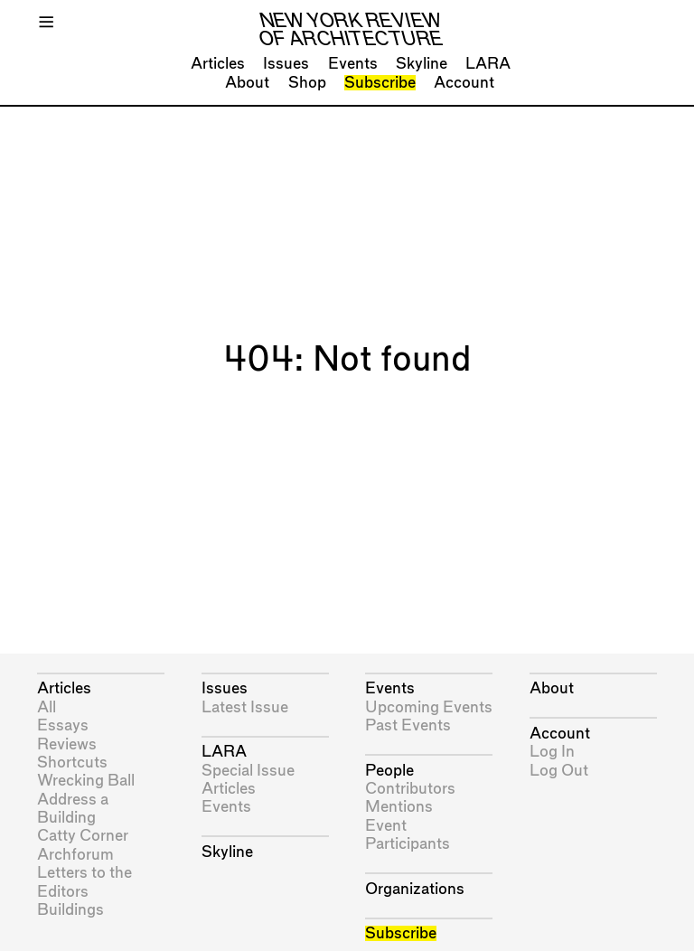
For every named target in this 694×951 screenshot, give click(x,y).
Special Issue (248, 770)
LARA (488, 63)
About (247, 82)
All (46, 707)
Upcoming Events (428, 707)
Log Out (559, 770)
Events (353, 63)
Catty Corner (82, 835)
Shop (307, 82)
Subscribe (380, 82)
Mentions (399, 806)
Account (464, 82)
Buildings (70, 910)
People (389, 770)
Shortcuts (72, 762)
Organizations (414, 889)
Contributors (410, 788)
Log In (552, 751)
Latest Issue (245, 707)
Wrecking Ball (86, 780)
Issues (286, 63)
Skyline (421, 63)
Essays (63, 725)
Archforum (75, 854)
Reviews (67, 744)
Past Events (408, 725)
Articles (218, 63)
